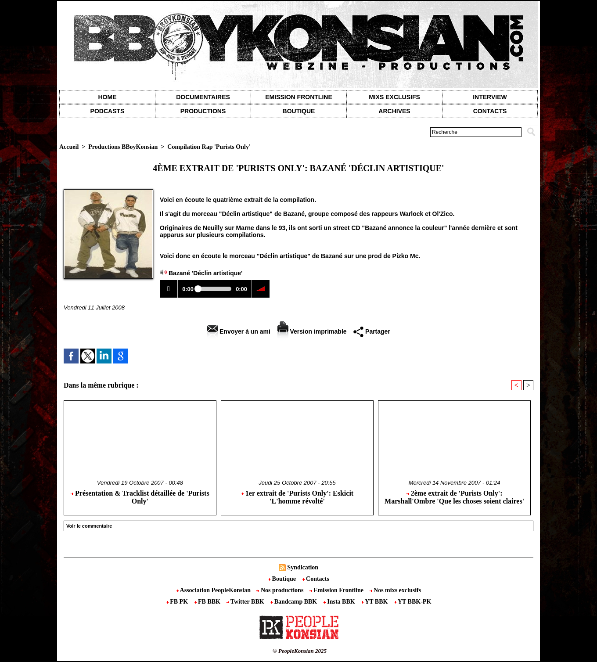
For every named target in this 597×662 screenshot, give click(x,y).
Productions (203, 111)
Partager (371, 331)
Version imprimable (312, 331)
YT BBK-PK (412, 601)
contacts (490, 111)
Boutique (299, 111)
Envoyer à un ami (238, 331)
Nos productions (280, 590)
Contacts (315, 579)
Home (107, 97)
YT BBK (375, 601)
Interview (490, 97)
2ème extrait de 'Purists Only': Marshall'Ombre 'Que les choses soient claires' (454, 497)
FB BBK (208, 601)
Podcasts (107, 111)
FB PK (178, 601)
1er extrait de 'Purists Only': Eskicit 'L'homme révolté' (297, 497)
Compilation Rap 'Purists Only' (208, 147)
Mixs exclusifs (394, 97)
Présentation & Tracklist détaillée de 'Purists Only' (140, 497)
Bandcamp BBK (294, 601)
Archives (394, 111)
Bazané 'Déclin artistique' (206, 273)
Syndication (302, 567)
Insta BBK (339, 601)
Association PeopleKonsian (214, 590)
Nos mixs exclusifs (395, 590)
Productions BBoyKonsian (123, 147)
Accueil (69, 147)
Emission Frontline (298, 97)
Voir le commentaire (89, 526)
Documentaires (203, 97)
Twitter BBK (246, 601)
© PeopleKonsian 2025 (300, 651)
